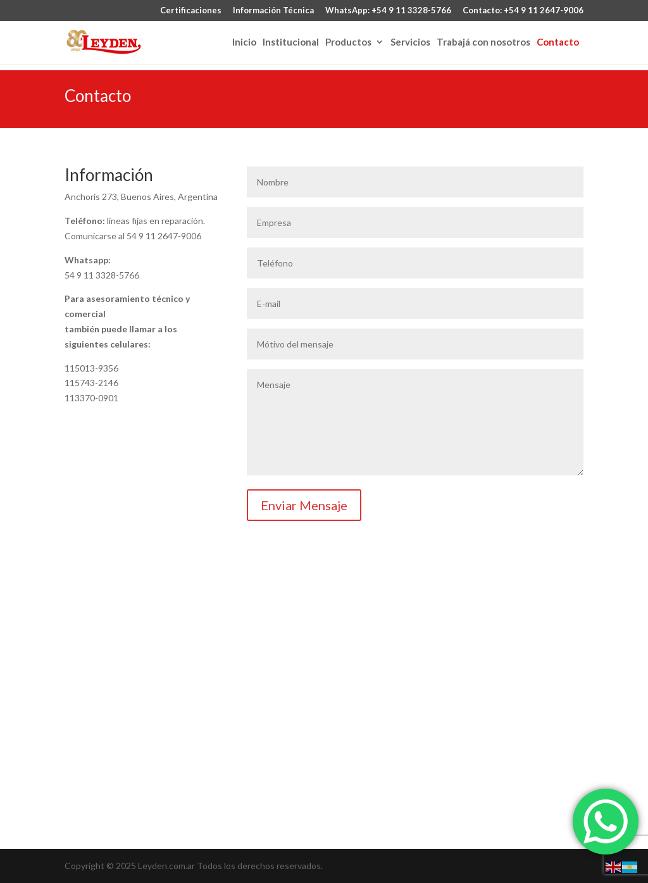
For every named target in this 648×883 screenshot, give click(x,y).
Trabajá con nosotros (483, 42)
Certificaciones (190, 10)
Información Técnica (273, 10)
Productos (348, 42)
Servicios (410, 42)
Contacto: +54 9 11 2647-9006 (523, 10)
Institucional (291, 42)
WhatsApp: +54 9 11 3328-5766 (388, 10)
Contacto (558, 42)
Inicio (244, 42)
